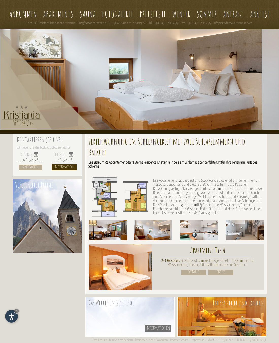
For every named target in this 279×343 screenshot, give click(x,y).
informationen (158, 328)
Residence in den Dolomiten (151, 340)
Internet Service (179, 340)
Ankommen (23, 14)
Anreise (260, 14)
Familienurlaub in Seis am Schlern (112, 340)
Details (193, 272)
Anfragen (30, 167)
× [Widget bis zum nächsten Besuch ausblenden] (16, 311)
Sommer (207, 14)
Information (64, 167)
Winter (181, 14)
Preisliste (153, 14)
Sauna (88, 14)
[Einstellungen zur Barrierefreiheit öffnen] (11, 316)
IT (15, 124)
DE (23, 124)
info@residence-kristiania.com (232, 23)
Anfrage (233, 14)
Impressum (197, 340)
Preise (220, 272)
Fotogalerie (118, 14)
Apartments (58, 14)
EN (32, 124)
